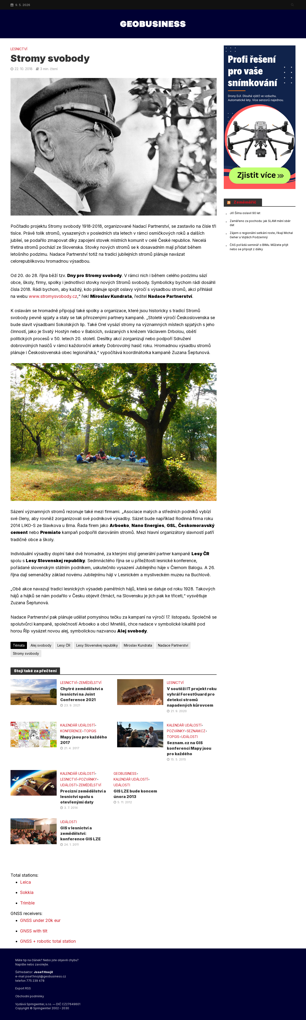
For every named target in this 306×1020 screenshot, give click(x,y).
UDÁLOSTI (189, 737)
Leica (25, 882)
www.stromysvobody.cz (52, 296)
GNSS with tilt (33, 930)
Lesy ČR (63, 645)
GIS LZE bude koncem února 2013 (135, 794)
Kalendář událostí (77, 725)
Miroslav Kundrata (138, 645)
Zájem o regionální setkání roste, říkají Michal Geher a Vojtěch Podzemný (261, 235)
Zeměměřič (245, 202)
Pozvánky (176, 731)
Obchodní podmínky (29, 996)
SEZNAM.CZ (196, 731)
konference (71, 731)
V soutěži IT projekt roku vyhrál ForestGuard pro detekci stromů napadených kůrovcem (192, 697)
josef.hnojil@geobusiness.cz (45, 976)
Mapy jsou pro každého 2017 (83, 740)
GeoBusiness (125, 773)
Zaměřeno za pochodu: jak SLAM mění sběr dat (260, 223)
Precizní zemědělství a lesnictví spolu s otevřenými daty (83, 796)
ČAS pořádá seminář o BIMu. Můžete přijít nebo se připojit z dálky (259, 247)
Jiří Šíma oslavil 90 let (245, 213)
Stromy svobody (26, 653)
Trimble (27, 902)
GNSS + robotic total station (48, 941)
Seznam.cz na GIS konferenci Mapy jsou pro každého (189, 748)
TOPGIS (90, 731)
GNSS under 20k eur (40, 920)
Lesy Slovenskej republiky (97, 645)
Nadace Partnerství (173, 645)
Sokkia (26, 892)
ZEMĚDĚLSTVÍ (90, 683)
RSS (28, 988)
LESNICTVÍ (19, 49)
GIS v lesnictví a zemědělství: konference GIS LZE (80, 833)
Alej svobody (41, 645)
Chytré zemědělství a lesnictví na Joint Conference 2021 (81, 694)
